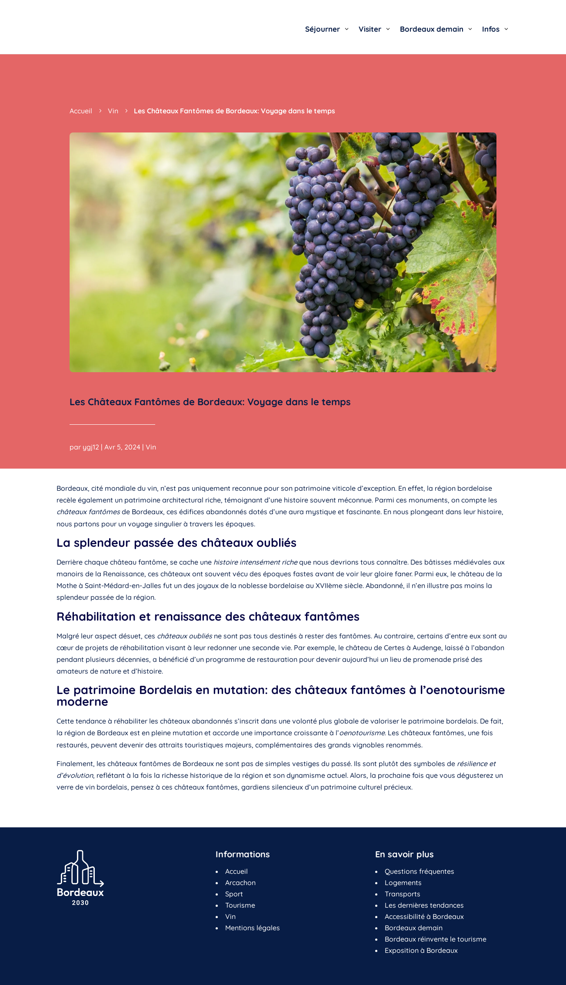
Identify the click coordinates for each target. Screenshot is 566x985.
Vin (151, 450)
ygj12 (91, 450)
